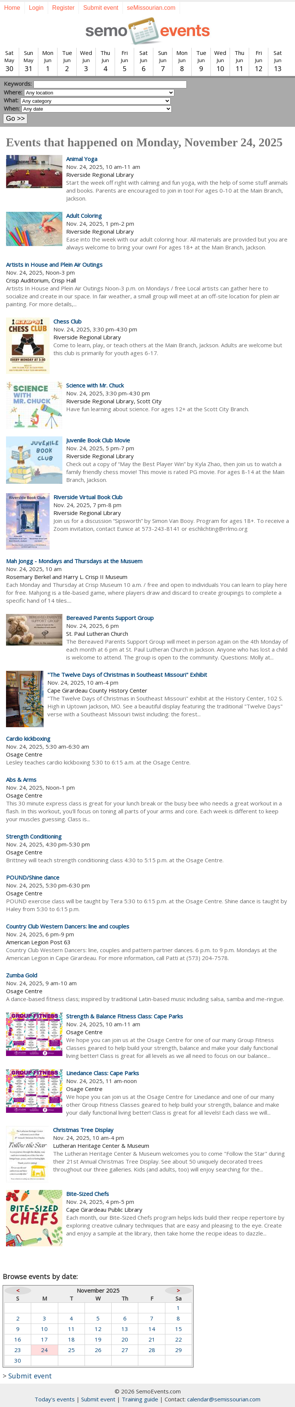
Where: (13, 92)
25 (71, 1350)
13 (124, 1329)
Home (12, 8)
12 (98, 1329)
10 (44, 1329)
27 (124, 1350)
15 (178, 1329)
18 (71, 1339)
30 (17, 1360)
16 (17, 1339)
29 (178, 1350)
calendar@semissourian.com (223, 1399)
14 (151, 1329)
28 (151, 1350)
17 (44, 1339)
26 (98, 1350)
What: (11, 100)
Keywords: (18, 83)
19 (98, 1339)
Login (36, 8)
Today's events (55, 1399)
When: (12, 108)
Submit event (100, 8)
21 (151, 1339)
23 (17, 1350)
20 (124, 1339)
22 (178, 1339)
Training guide (140, 1399)
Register (63, 8)
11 (71, 1329)
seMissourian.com (151, 8)
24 (44, 1350)
